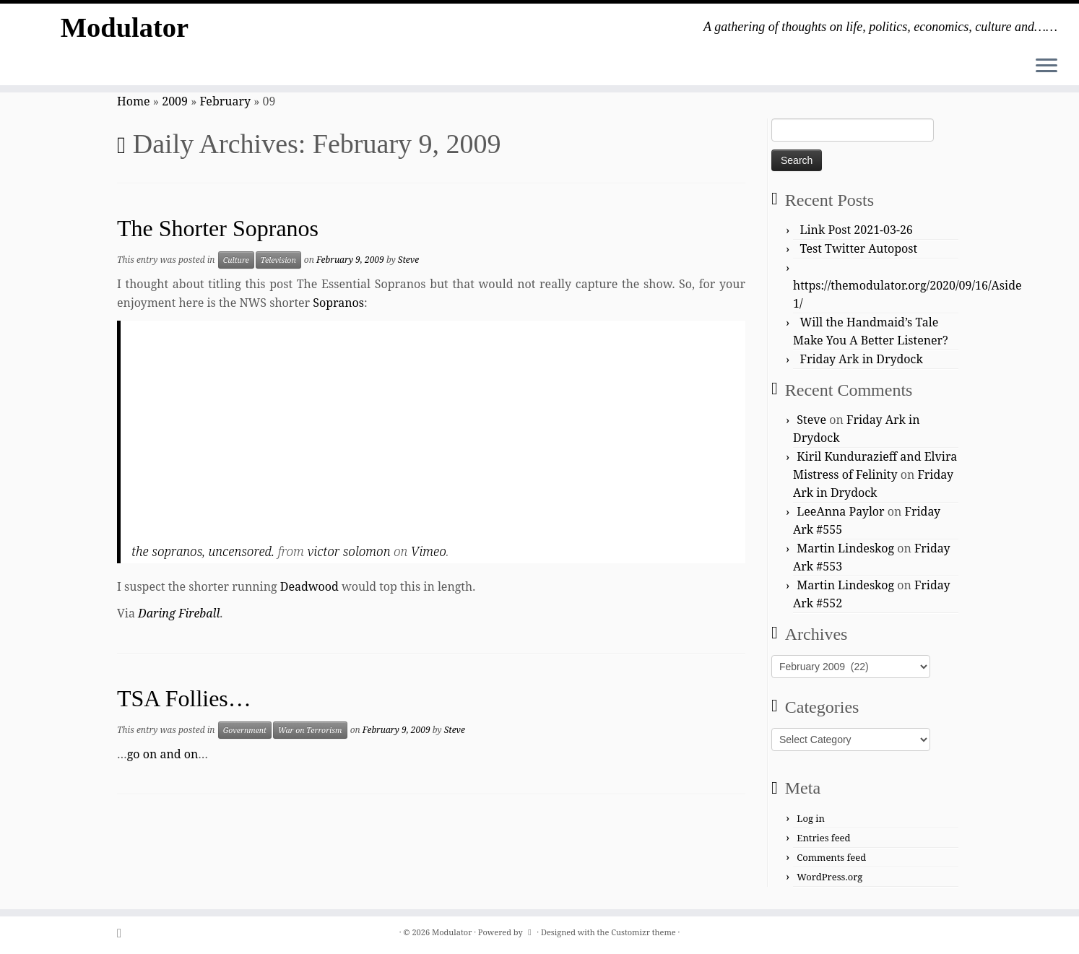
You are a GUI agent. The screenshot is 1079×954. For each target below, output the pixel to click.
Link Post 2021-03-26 (856, 230)
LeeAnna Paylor (840, 511)
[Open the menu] (1046, 66)
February (225, 101)
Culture (236, 260)
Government (244, 730)
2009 (175, 101)
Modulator (124, 28)
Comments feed (831, 857)
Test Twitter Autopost (859, 248)
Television (278, 260)
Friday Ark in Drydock (861, 359)
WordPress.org (829, 876)
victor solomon (348, 551)
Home (133, 101)
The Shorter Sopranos (217, 228)
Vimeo (428, 551)
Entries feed (823, 837)
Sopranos (338, 303)
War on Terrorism (310, 730)
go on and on (163, 754)
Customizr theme (643, 932)
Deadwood (309, 586)
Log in (811, 818)
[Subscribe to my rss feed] (124, 932)
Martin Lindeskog (845, 548)
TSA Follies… (184, 698)
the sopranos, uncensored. (202, 551)
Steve (408, 259)
